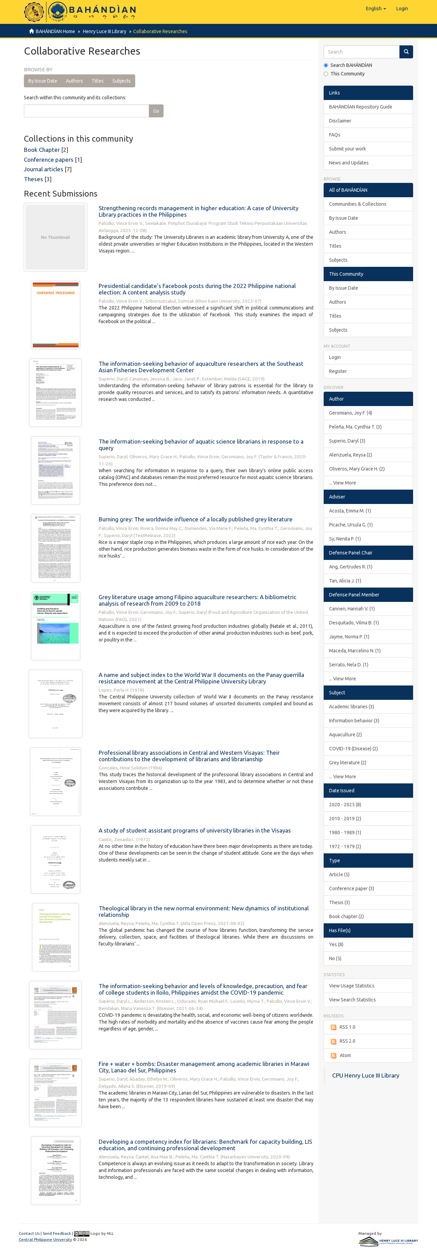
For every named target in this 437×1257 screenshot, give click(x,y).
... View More (342, 483)
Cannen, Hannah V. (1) (352, 608)
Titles (97, 81)
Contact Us (29, 1233)
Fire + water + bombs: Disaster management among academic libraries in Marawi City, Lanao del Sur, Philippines (204, 1066)
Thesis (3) (339, 902)
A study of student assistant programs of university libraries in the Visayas (195, 830)
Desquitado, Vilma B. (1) (354, 622)
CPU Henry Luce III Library (365, 1075)
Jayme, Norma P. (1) (349, 636)
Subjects (121, 81)
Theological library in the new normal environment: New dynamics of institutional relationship (204, 911)
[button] (376, 8)
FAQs (334, 135)
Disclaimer (340, 121)
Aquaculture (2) (345, 734)
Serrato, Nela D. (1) (348, 664)
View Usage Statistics (352, 985)
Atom (340, 1056)
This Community (344, 73)
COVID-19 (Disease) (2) (353, 748)
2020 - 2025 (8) (345, 804)
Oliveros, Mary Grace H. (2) (357, 469)
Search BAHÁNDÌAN (348, 65)
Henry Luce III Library (103, 31)
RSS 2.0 (342, 1041)
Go (156, 111)
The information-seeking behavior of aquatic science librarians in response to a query (201, 444)
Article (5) (339, 874)
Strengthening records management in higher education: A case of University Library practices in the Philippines (198, 211)
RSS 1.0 (342, 1027)
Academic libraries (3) (351, 706)
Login (335, 357)
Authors (74, 81)
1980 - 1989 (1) (345, 832)
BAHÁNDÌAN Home (55, 31)
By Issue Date (42, 81)
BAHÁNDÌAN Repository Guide (360, 107)
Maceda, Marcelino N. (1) (355, 650)
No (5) (335, 958)
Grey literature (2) (347, 762)
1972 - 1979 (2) (345, 846)
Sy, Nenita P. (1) (345, 538)
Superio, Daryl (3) (347, 441)
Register (338, 371)
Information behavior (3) (354, 720)
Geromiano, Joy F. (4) (350, 413)
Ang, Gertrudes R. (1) (350, 566)
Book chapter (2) (346, 916)
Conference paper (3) (351, 888)
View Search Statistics (352, 999)
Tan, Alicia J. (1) (345, 580)
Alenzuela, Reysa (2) (350, 455)
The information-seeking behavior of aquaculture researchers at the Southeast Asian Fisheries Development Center (201, 366)
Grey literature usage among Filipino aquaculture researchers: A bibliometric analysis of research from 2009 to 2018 (197, 600)
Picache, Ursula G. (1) (351, 525)
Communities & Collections (357, 204)
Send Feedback (57, 1233)
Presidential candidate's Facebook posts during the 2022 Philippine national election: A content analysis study (197, 289)
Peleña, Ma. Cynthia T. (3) (355, 427)
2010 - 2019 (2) (345, 818)
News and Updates (349, 162)
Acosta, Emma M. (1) (350, 511)
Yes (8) (336, 944)
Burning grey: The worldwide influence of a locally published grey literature (196, 519)
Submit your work (347, 148)
